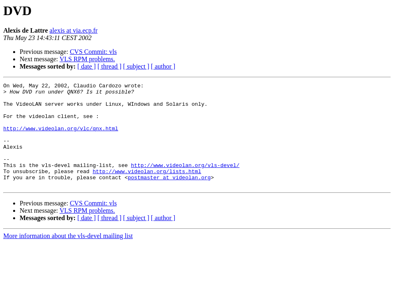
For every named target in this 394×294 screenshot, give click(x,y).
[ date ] (86, 66)
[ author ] (163, 66)
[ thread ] (109, 66)
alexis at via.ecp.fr (73, 30)
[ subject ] (136, 66)
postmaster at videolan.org (169, 196)
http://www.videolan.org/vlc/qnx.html (60, 138)
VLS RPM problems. (87, 59)
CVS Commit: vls (93, 51)
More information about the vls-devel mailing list (68, 256)
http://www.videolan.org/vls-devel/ (185, 182)
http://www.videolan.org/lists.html (146, 189)
